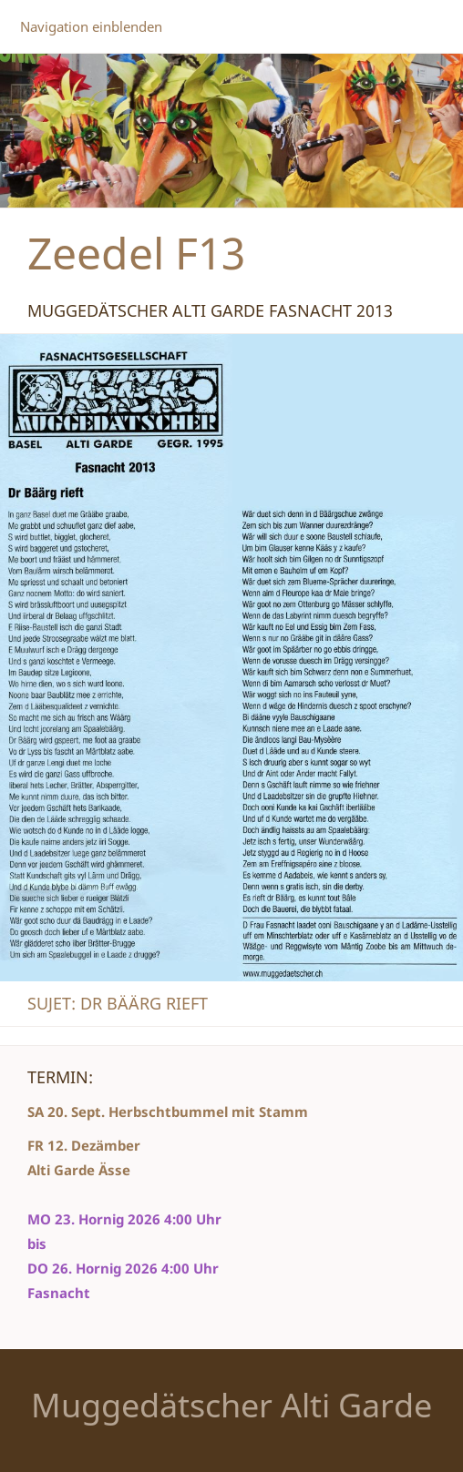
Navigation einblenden (91, 26)
